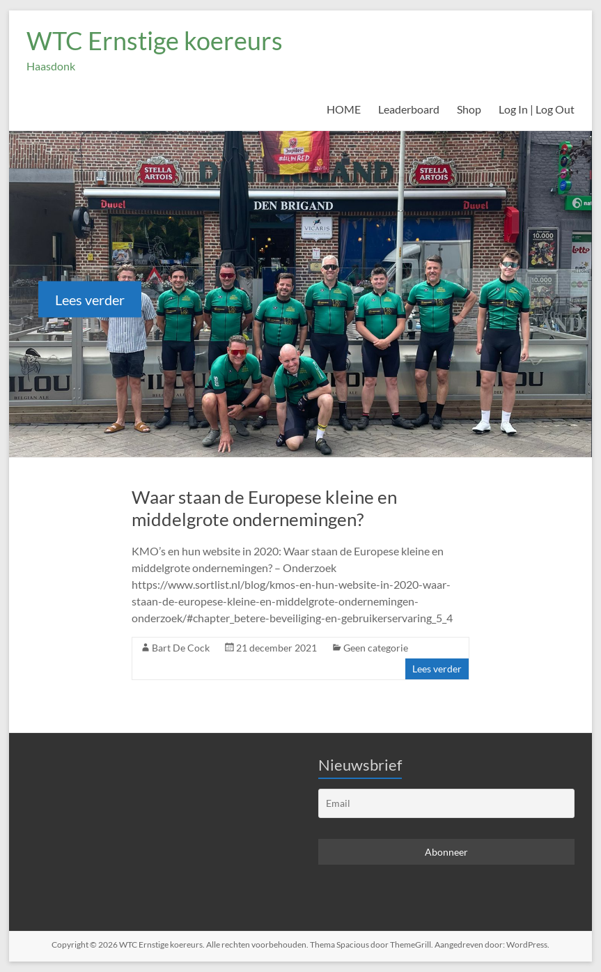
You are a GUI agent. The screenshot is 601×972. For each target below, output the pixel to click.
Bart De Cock (181, 648)
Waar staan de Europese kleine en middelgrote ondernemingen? (264, 508)
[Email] (446, 803)
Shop (469, 109)
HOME (344, 109)
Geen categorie (375, 648)
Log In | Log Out (537, 109)
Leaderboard (408, 109)
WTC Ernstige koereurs (154, 40)
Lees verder (90, 299)
